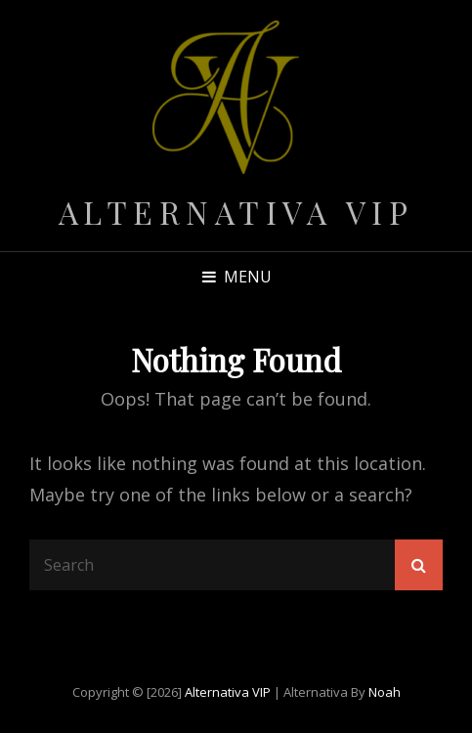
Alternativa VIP (236, 212)
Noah (384, 692)
